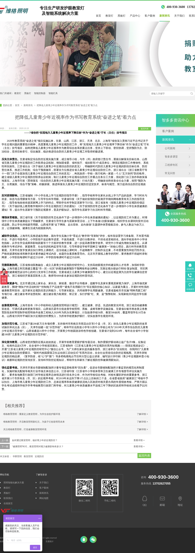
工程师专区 (171, 165)
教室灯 (109, 15)
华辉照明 (17, 456)
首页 (98, 15)
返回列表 (145, 129)
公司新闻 (170, 148)
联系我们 (8, 498)
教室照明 (28, 456)
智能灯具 (53, 93)
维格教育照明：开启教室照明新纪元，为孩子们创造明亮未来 (34, 421)
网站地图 (43, 498)
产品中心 (135, 15)
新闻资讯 (164, 15)
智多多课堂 (171, 156)
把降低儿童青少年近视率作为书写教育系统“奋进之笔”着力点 (67, 105)
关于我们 (179, 15)
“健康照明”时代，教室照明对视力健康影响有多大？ (38, 446)
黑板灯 (121, 15)
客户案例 (150, 15)
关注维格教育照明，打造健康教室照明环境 (24, 429)
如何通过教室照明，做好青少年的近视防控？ (35, 440)
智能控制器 (40, 93)
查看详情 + (139, 440)
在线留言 (8, 503)
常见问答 (170, 173)
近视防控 (39, 456)
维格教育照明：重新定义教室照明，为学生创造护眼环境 (31, 414)
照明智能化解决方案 (14, 482)
